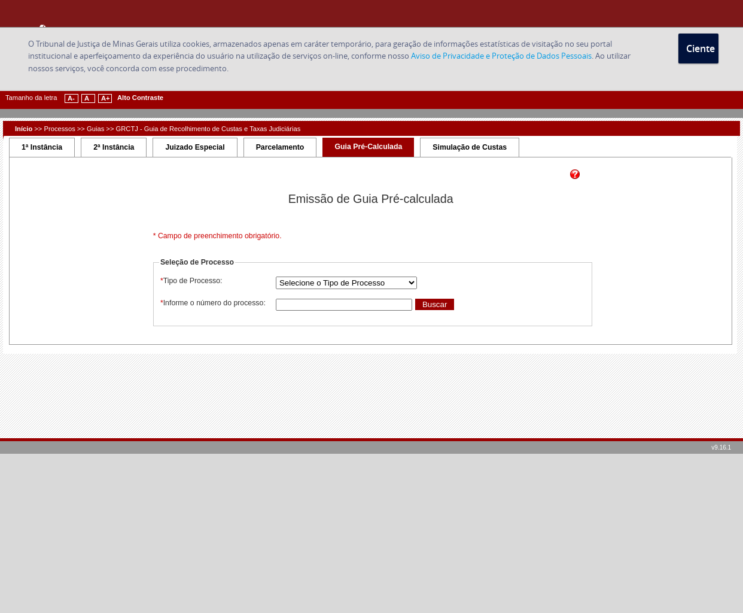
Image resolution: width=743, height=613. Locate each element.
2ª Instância (113, 147)
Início (23, 128)
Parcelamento (280, 147)
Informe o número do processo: (212, 303)
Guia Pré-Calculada (368, 146)
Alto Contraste (140, 97)
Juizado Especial (194, 147)
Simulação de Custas (470, 147)
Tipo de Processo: (191, 281)
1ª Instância (42, 147)
